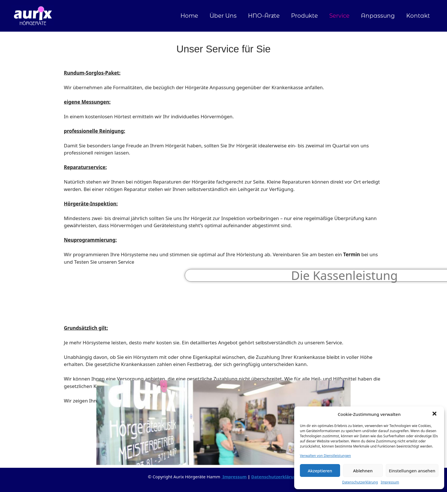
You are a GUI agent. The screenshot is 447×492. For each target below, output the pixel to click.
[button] (435, 414)
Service (339, 15)
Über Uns (223, 15)
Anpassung (378, 15)
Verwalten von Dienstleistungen (325, 455)
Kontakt (418, 15)
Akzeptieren (320, 470)
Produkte (304, 15)
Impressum (390, 482)
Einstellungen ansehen (412, 470)
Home (189, 15)
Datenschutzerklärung (360, 482)
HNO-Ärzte (264, 15)
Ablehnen (363, 470)
